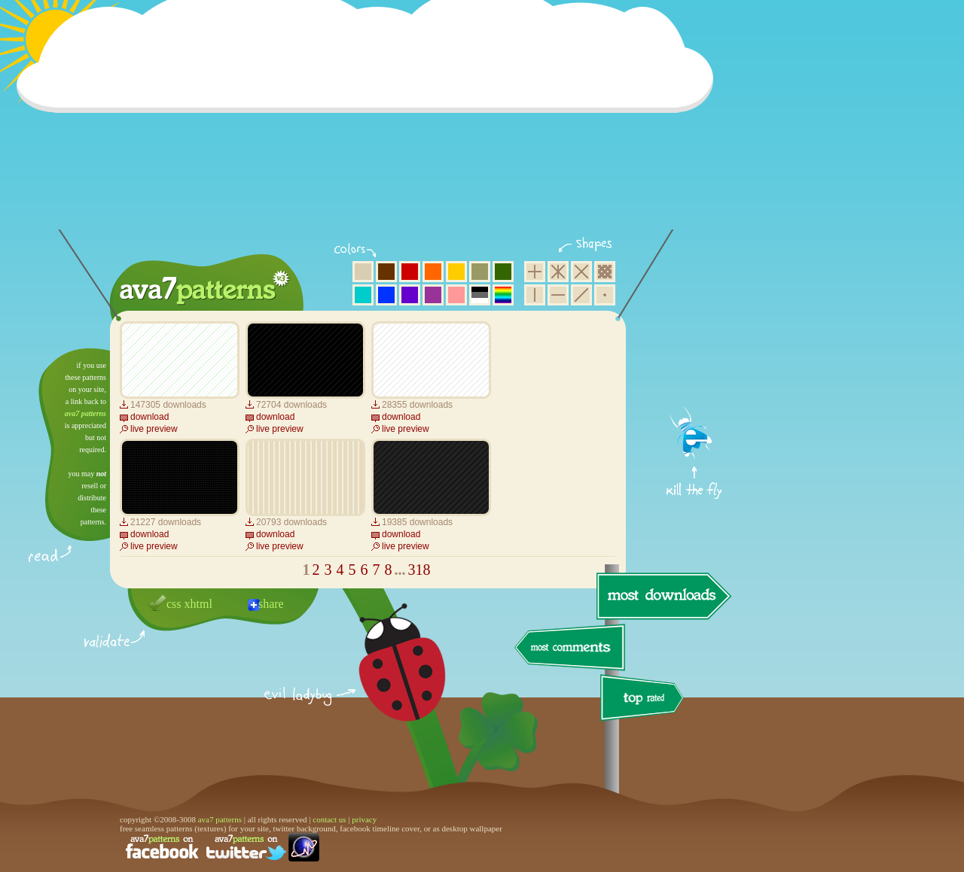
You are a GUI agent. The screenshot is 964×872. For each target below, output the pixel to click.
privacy (364, 819)
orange (433, 271)
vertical (534, 294)
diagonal (581, 294)
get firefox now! (694, 354)
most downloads (662, 596)
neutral (479, 294)
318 (419, 569)
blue (386, 294)
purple (433, 294)
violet (409, 294)
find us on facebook (162, 847)
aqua (363, 294)
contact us (329, 819)
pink (456, 294)
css (174, 603)
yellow (456, 271)
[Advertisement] (370, 124)
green (503, 271)
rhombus (581, 271)
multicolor (503, 294)
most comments (570, 648)
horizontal (558, 294)
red (409, 271)
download (149, 417)
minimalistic (604, 294)
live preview (154, 429)
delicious (387, 679)
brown (386, 271)
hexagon (558, 271)
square (534, 271)
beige (363, 271)
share (271, 603)
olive (479, 271)
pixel (604, 271)
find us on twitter (246, 847)
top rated (645, 700)
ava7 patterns (85, 413)
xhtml (198, 603)
